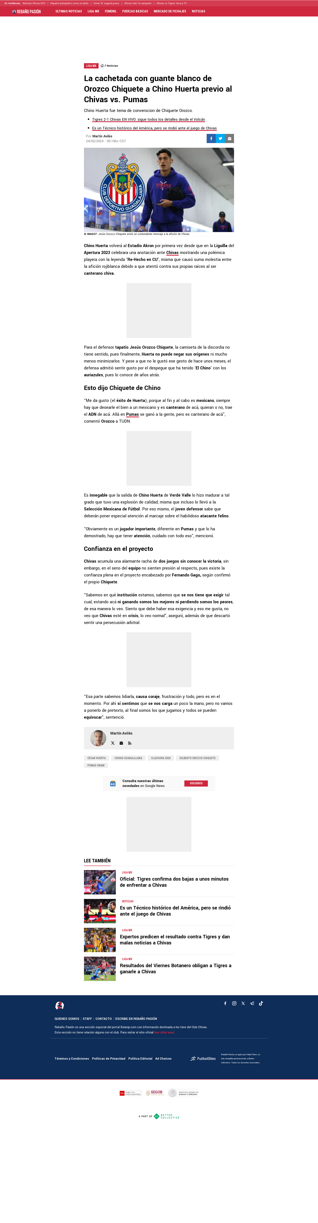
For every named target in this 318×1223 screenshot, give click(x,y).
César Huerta (96, 758)
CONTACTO (104, 1019)
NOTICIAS (198, 11)
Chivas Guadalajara (128, 758)
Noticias (112, 66)
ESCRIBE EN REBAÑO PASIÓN (136, 1019)
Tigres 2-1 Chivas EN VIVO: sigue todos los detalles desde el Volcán (148, 119)
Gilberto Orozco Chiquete (197, 758)
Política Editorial (140, 1059)
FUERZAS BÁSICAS (135, 11)
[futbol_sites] (204, 1059)
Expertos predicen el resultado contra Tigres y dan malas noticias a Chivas (175, 939)
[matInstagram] (234, 1003)
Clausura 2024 (161, 758)
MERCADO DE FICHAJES (170, 11)
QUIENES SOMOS (67, 1019)
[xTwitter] (243, 1003)
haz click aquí (164, 1032)
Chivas (172, 253)
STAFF (87, 1019)
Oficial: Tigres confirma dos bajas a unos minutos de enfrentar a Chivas (174, 882)
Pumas (132, 414)
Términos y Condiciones (72, 1059)
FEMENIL (111, 11)
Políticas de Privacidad (108, 1059)
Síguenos (196, 783)
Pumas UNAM (95, 765)
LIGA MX (93, 11)
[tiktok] (261, 1003)
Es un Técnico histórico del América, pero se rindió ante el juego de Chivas (154, 128)
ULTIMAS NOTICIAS (69, 11)
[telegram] (252, 1003)
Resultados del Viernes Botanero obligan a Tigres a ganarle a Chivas (175, 968)
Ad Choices (163, 1059)
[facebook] (225, 1003)
